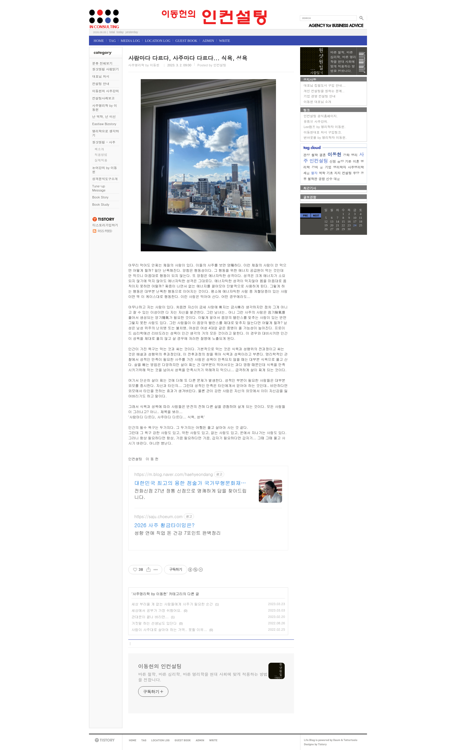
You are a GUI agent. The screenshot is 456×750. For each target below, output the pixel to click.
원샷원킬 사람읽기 (105, 69)
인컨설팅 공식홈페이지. (321, 116)
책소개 (99, 149)
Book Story (100, 197)
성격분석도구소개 (105, 179)
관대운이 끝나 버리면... (150, 616)
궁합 (321, 179)
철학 (314, 155)
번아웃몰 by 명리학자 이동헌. (325, 137)
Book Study (100, 204)
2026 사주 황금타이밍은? (164, 525)
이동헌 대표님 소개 (317, 101)
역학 (322, 173)
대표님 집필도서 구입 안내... (324, 85)
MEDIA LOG (130, 41)
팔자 (314, 173)
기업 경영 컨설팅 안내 (320, 96)
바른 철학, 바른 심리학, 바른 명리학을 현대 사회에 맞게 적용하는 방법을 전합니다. (203, 677)
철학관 (312, 179)
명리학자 (339, 167)
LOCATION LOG (157, 41)
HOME (99, 41)
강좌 (346, 155)
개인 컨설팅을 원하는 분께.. (324, 91)
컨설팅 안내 (100, 83)
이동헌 (334, 154)
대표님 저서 (100, 76)
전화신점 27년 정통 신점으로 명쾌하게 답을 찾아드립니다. (190, 493)
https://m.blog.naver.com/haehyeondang (173, 474)
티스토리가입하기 (105, 225)
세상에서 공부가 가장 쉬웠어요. (156, 610)
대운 (337, 179)
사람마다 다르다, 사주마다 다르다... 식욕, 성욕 (187, 58)
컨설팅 (347, 173)
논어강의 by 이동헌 (104, 170)
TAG (112, 41)
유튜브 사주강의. (316, 121)
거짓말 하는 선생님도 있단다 (154, 623)
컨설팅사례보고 (103, 98)
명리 (354, 155)
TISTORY (106, 740)
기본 (348, 161)
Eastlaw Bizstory (104, 124)
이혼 (356, 161)
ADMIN (208, 41)
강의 (314, 167)
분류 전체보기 (102, 63)
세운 (306, 173)
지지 (337, 173)
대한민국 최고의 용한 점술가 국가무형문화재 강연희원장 (187, 482)
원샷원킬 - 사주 (103, 142)
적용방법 (101, 154)
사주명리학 (356, 167)
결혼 (322, 155)
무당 (356, 173)
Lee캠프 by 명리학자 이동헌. (324, 127)
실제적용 (101, 160)
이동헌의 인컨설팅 (96, 7)
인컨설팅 (318, 160)
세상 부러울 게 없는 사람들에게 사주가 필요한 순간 (172, 603)
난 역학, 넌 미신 (104, 116)
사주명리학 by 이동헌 (104, 107)
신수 (329, 179)
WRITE (224, 41)
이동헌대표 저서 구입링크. (323, 132)
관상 (306, 155)
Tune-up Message (99, 188)
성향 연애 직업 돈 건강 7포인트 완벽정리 (177, 532)
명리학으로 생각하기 (105, 133)
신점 (332, 161)
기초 (330, 173)
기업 (328, 167)
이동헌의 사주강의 (105, 91)
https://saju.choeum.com (158, 516)
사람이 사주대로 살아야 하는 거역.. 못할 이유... (169, 629)
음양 (340, 161)
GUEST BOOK (186, 41)
